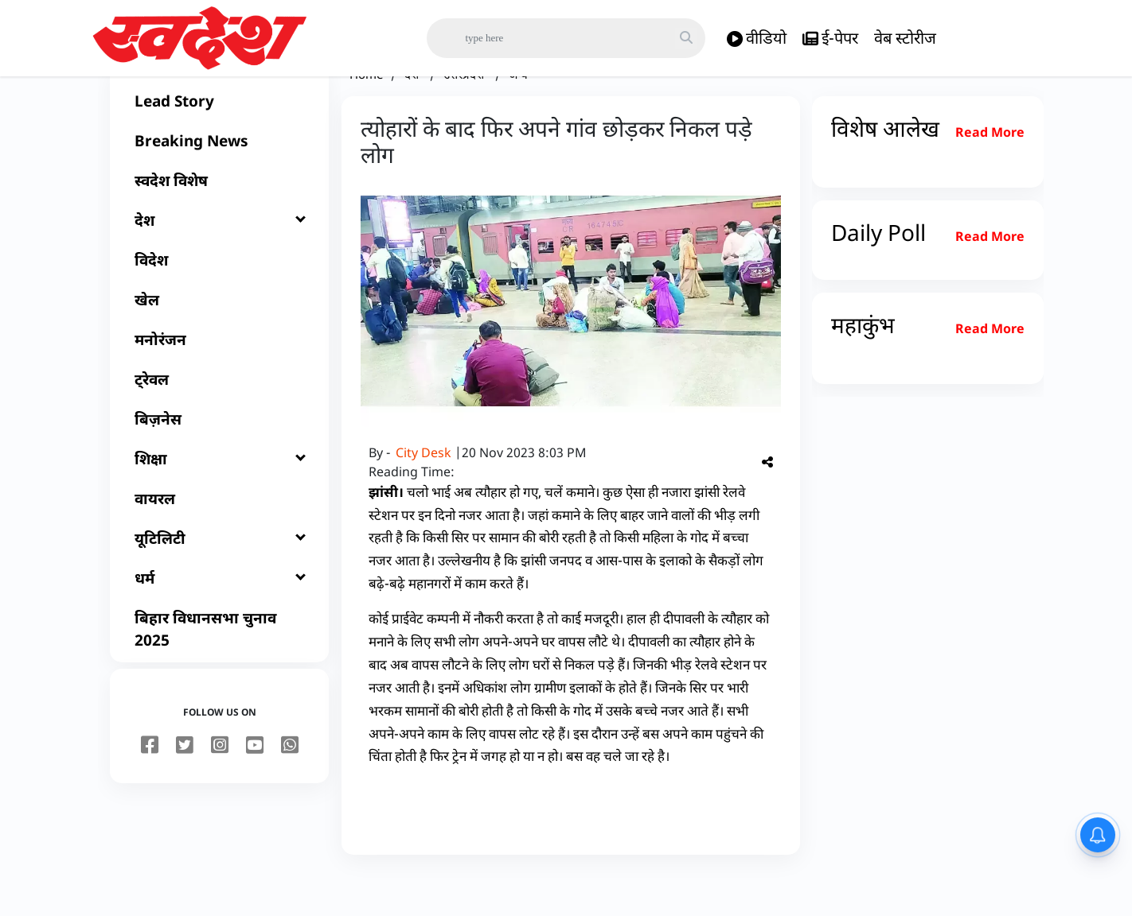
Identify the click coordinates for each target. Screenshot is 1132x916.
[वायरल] (219, 537)
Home (366, 113)
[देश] (219, 259)
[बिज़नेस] (219, 458)
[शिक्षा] (219, 498)
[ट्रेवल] (219, 418)
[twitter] (184, 785)
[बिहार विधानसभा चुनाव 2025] (219, 668)
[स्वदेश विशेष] (219, 219)
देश (413, 113)
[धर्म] (219, 617)
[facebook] (149, 785)
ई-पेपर (830, 38)
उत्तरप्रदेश (465, 113)
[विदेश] (219, 299)
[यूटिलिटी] (219, 577)
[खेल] (219, 339)
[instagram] (219, 785)
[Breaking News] (219, 180)
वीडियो (757, 38)
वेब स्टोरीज (905, 38)
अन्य (518, 113)
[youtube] (254, 785)
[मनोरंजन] (219, 378)
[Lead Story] (219, 140)
